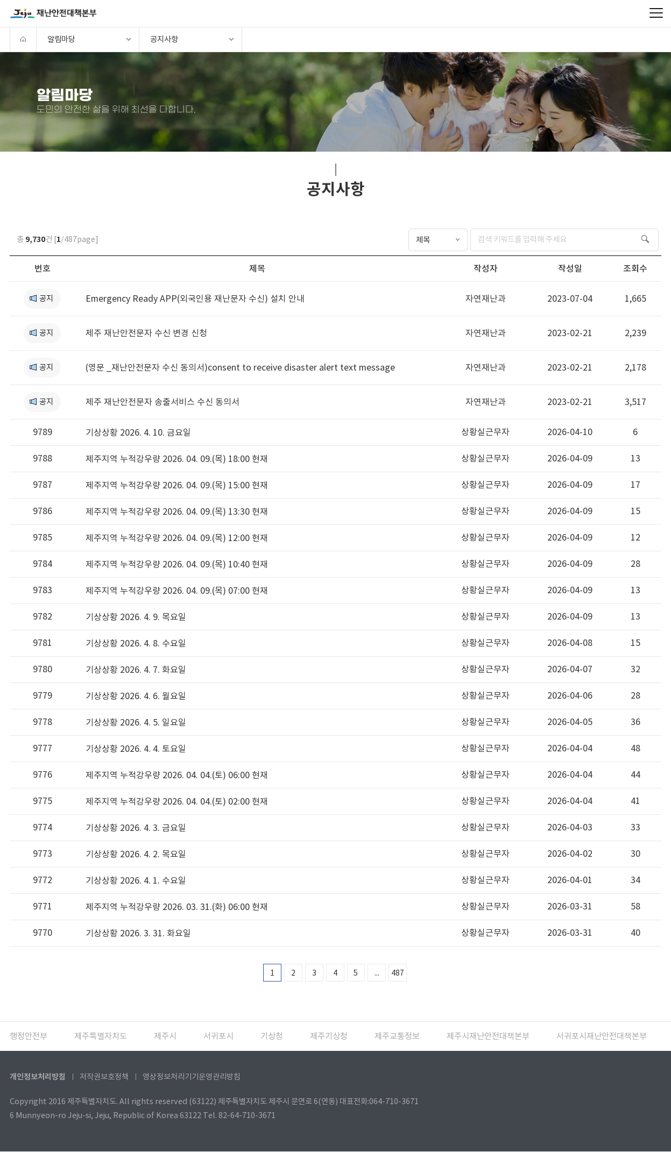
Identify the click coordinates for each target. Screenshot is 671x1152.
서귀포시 (218, 1037)
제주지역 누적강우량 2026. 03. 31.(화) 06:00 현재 (177, 906)
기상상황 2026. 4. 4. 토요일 (136, 748)
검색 (646, 239)
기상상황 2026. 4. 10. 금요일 (138, 432)
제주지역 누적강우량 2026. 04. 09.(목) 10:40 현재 (177, 564)
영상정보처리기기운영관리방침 (192, 1077)
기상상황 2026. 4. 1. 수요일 (136, 880)
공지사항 (164, 39)
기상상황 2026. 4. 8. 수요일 (136, 643)
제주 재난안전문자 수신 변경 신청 (146, 333)
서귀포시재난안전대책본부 (601, 1037)
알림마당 (61, 39)
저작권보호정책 (104, 1077)
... (377, 973)
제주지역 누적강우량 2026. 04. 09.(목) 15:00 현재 (177, 485)
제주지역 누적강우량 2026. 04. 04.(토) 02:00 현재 (177, 801)
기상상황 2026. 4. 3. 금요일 (136, 827)
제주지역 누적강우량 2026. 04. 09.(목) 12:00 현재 (177, 537)
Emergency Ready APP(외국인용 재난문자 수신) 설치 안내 (195, 298)
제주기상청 (329, 1037)
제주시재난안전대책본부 (488, 1037)
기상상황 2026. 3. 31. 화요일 (138, 933)
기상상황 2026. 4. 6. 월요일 (136, 696)
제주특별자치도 (100, 1037)
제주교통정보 (397, 1037)
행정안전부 (28, 1037)
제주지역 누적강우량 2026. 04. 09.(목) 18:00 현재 (177, 458)
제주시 (165, 1037)
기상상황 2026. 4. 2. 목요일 (136, 854)
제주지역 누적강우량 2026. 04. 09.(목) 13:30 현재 (177, 511)
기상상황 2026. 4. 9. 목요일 (136, 616)
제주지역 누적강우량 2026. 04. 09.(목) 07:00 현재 (177, 590)
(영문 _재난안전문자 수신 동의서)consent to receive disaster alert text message (240, 367)
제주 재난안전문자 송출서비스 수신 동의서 (162, 401)
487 (398, 973)
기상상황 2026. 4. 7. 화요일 (136, 669)
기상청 (271, 1037)
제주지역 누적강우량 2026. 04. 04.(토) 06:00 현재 (177, 775)
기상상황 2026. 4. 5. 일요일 (136, 722)
